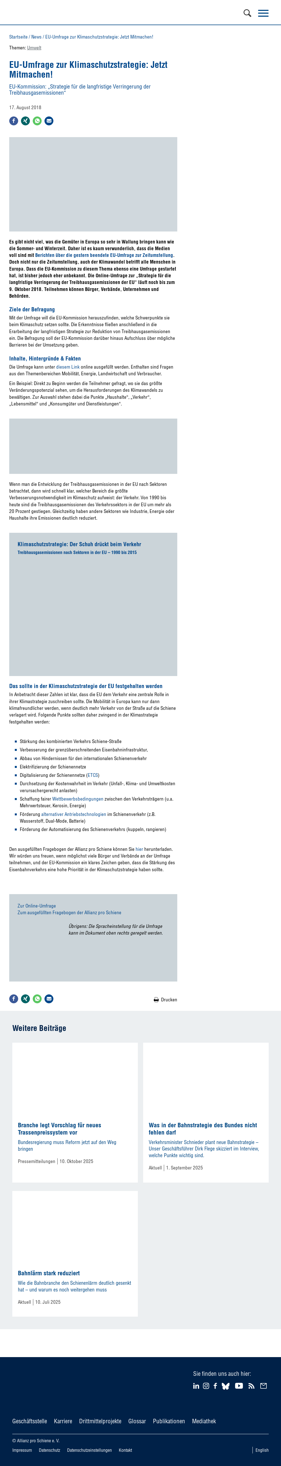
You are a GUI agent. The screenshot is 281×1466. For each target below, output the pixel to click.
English (262, 1450)
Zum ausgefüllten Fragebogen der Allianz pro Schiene (69, 912)
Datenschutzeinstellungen (89, 1450)
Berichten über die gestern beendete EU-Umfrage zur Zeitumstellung (104, 255)
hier (139, 849)
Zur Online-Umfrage (37, 906)
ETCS (93, 775)
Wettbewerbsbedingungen (77, 799)
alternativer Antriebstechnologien (73, 814)
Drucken (169, 999)
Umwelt (34, 48)
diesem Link (68, 367)
